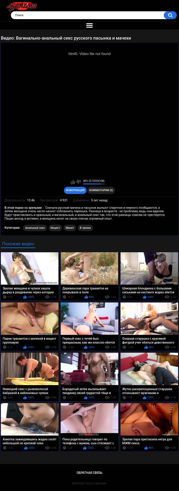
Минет (70, 227)
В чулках (85, 227)
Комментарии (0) (101, 190)
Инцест (55, 227)
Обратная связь (89, 472)
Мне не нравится (78, 182)
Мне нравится (73, 182)
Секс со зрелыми (95, 483)
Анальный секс (35, 227)
